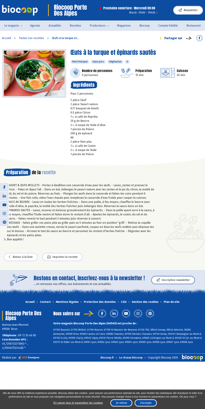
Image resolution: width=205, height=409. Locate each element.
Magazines (124, 25)
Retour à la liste (21, 257)
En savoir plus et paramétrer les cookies (78, 402)
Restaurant (193, 25)
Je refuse (121, 402)
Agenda (35, 25)
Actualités (55, 25)
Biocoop (144, 25)
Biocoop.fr (107, 357)
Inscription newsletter (173, 280)
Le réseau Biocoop (131, 357)
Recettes (75, 25)
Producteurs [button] (98, 25)
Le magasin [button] (11, 25)
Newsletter (188, 10)
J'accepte (146, 402)
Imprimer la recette (62, 257)
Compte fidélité (168, 25)
